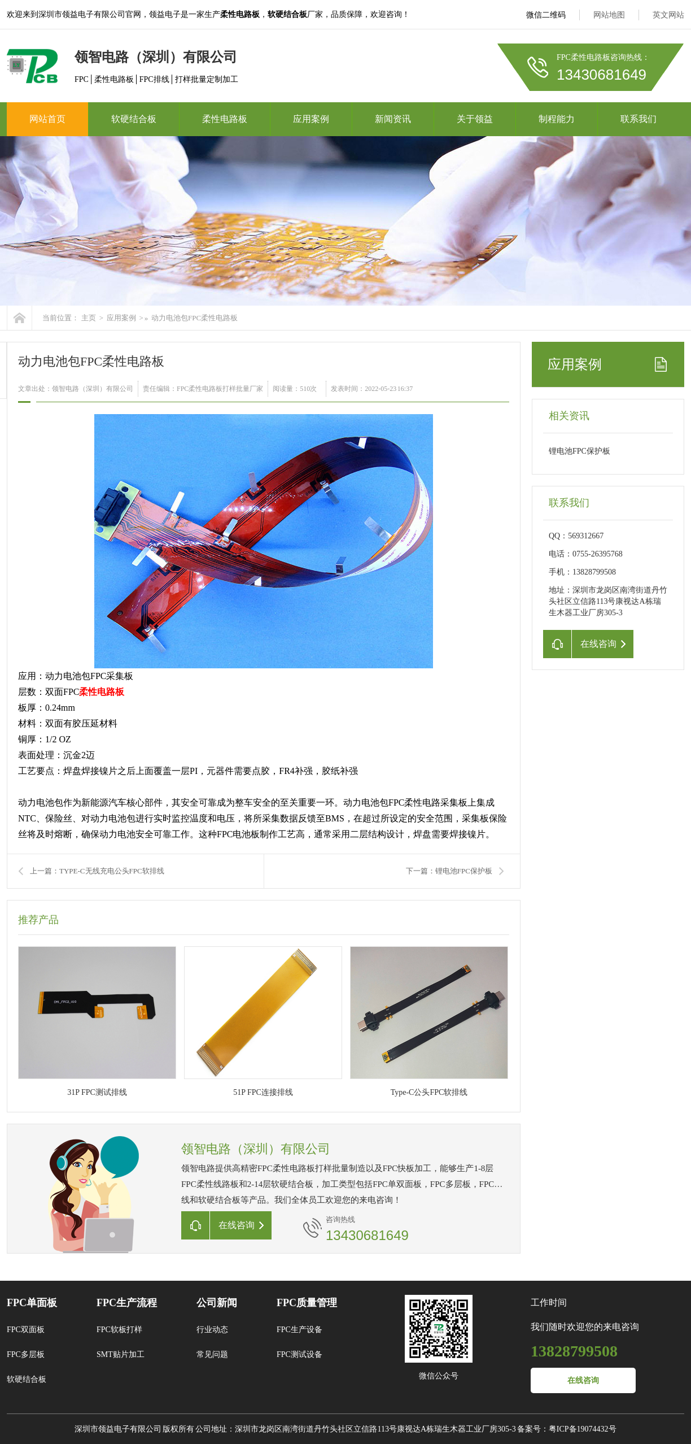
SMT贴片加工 (121, 1354)
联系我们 (638, 119)
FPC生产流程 (127, 1302)
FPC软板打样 (119, 1329)
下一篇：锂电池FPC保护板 (449, 871)
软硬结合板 (133, 119)
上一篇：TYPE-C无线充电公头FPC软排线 (97, 871)
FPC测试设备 (299, 1354)
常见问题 (212, 1354)
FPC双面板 (26, 1329)
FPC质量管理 (307, 1302)
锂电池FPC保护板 (579, 451)
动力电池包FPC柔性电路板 (194, 318)
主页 (88, 318)
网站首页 (47, 119)
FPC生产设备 (299, 1329)
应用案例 (311, 119)
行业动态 (212, 1329)
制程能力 (557, 119)
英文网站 (668, 15)
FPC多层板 (26, 1354)
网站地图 (609, 15)
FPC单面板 (32, 1302)
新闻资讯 (393, 119)
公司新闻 (216, 1302)
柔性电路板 (224, 119)
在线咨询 (583, 1380)
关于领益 (475, 119)
